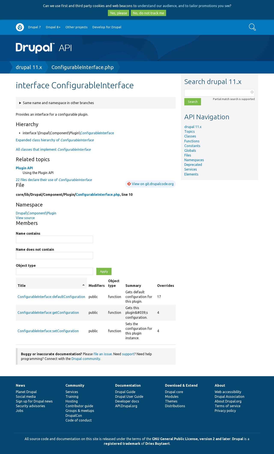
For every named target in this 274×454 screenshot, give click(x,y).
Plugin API (24, 168)
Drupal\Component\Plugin (36, 213)
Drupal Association (229, 396)
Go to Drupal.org (20, 27)
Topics (189, 131)
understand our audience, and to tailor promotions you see (184, 6)
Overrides (165, 285)
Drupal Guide (125, 392)
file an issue (103, 354)
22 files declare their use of (54, 180)
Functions (192, 141)
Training (72, 396)
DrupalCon (74, 415)
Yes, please (118, 13)
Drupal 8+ (53, 27)
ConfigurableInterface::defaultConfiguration (51, 297)
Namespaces (194, 160)
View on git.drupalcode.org (153, 184)
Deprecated (193, 165)
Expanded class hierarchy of (55, 140)
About (220, 385)
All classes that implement (53, 149)
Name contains (28, 233)
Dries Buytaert (157, 443)
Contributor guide (79, 406)
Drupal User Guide (129, 396)
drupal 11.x (29, 67)
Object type (26, 265)
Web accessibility (228, 392)
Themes (171, 401)
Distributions (175, 406)
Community (75, 385)
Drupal (237, 439)
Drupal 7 (34, 27)
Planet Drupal (26, 392)
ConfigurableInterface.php (83, 67)
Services (190, 169)
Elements (191, 174)
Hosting (72, 401)
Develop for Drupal (106, 27)
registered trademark (122, 443)
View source (25, 218)
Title (51, 285)
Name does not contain (35, 249)
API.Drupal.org (126, 406)
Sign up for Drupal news (34, 401)
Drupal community (85, 359)
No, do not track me (148, 13)
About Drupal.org (228, 401)
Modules (172, 396)
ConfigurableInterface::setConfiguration (48, 331)
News (20, 385)
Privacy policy (225, 411)
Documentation (128, 385)
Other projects (77, 27)
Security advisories (30, 406)
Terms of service (227, 406)
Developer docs (127, 401)
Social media (26, 396)
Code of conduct (79, 420)
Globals (190, 150)
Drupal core (174, 392)
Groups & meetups (80, 411)
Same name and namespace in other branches (58, 103)
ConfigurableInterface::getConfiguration (48, 312)
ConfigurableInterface (97, 133)
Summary (133, 285)
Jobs (19, 411)
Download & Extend (181, 385)
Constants (192, 146)
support (128, 354)
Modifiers (97, 285)
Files (187, 155)
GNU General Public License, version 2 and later (191, 439)
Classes (190, 136)
